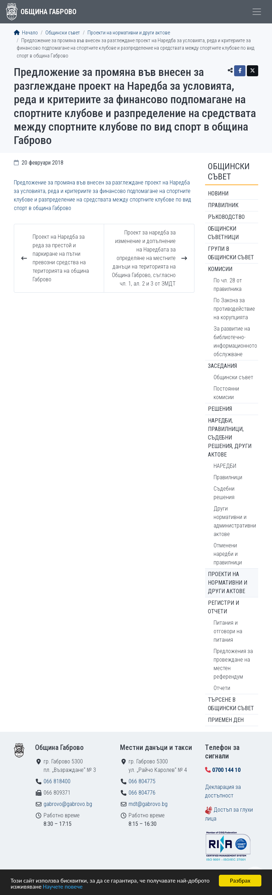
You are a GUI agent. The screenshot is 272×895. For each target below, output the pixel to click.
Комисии (220, 269)
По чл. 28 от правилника (228, 284)
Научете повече (63, 887)
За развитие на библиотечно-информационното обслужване (235, 341)
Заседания (222, 366)
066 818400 (57, 781)
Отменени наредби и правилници (228, 554)
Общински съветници (223, 233)
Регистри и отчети (223, 607)
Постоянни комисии (226, 392)
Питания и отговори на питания (228, 631)
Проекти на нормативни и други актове (128, 33)
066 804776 (142, 792)
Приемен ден (226, 720)
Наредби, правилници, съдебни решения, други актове (229, 437)
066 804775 (142, 781)
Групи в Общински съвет (231, 253)
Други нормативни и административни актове (235, 521)
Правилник (223, 205)
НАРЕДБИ (225, 466)
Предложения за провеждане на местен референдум (233, 664)
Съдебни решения (224, 493)
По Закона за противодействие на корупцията (234, 309)
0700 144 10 (226, 770)
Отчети (222, 688)
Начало (26, 33)
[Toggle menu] (256, 11)
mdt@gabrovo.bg (148, 804)
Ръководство (226, 217)
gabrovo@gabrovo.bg (68, 804)
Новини (218, 193)
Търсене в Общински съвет (231, 704)
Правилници (228, 477)
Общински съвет (62, 33)
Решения (220, 408)
